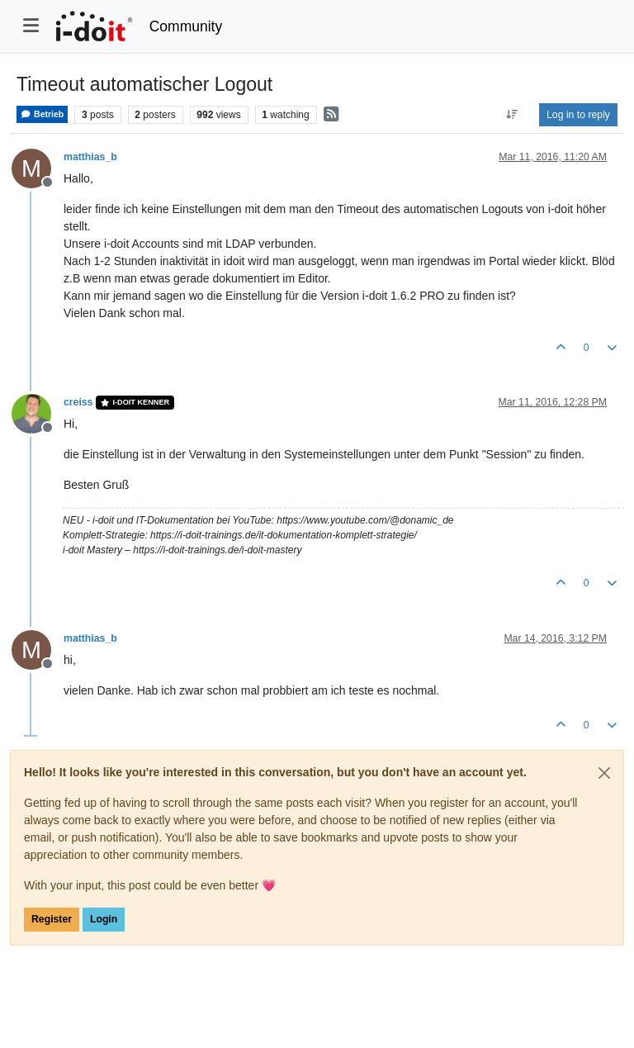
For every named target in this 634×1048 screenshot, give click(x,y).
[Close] (604, 773)
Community (186, 26)
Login (103, 919)
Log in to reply (578, 115)
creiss (78, 402)
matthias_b (90, 157)
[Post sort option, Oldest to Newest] (512, 114)
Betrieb (42, 114)
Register (51, 919)
